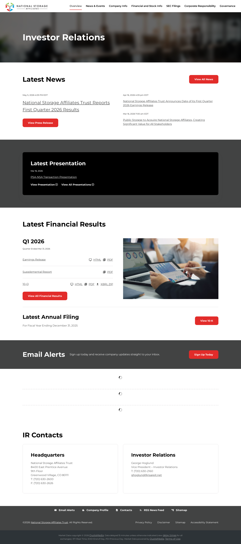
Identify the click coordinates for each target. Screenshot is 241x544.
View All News (203, 79)
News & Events (95, 6)
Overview (76, 6)
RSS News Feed (151, 510)
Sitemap (179, 510)
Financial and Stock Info (146, 6)
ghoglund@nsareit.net (146, 475)
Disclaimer (163, 522)
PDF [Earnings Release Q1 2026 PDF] (108, 259)
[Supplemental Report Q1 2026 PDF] (68, 272)
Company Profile (95, 510)
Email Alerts (64, 510)
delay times (169, 535)
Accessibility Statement (204, 522)
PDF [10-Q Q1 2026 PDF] (89, 284)
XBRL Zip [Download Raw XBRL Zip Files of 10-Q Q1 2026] (104, 284)
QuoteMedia (96, 535)
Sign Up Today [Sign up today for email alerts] (203, 354)
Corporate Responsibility (200, 6)
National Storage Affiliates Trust (49, 522)
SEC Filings (173, 6)
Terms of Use (172, 538)
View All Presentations (76, 184)
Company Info (118, 6)
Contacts (124, 510)
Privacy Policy (143, 522)
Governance (227, 6)
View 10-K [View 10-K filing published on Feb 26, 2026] (206, 320)
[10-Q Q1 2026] (53, 284)
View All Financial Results (45, 296)
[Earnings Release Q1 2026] (62, 259)
